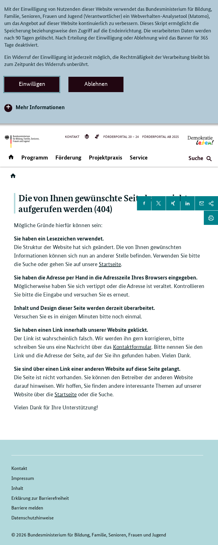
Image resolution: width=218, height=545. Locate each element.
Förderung (68, 157)
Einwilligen (32, 83)
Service (139, 157)
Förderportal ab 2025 (160, 136)
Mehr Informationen (40, 107)
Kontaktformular (132, 347)
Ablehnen (96, 83)
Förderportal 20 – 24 (121, 136)
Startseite (110, 264)
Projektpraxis (105, 157)
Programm (34, 157)
